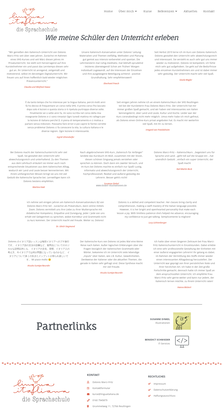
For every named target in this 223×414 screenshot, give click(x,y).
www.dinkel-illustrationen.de (111, 186)
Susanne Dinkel (111, 184)
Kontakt (93, 375)
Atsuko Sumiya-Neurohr (111, 273)
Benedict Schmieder (157, 339)
